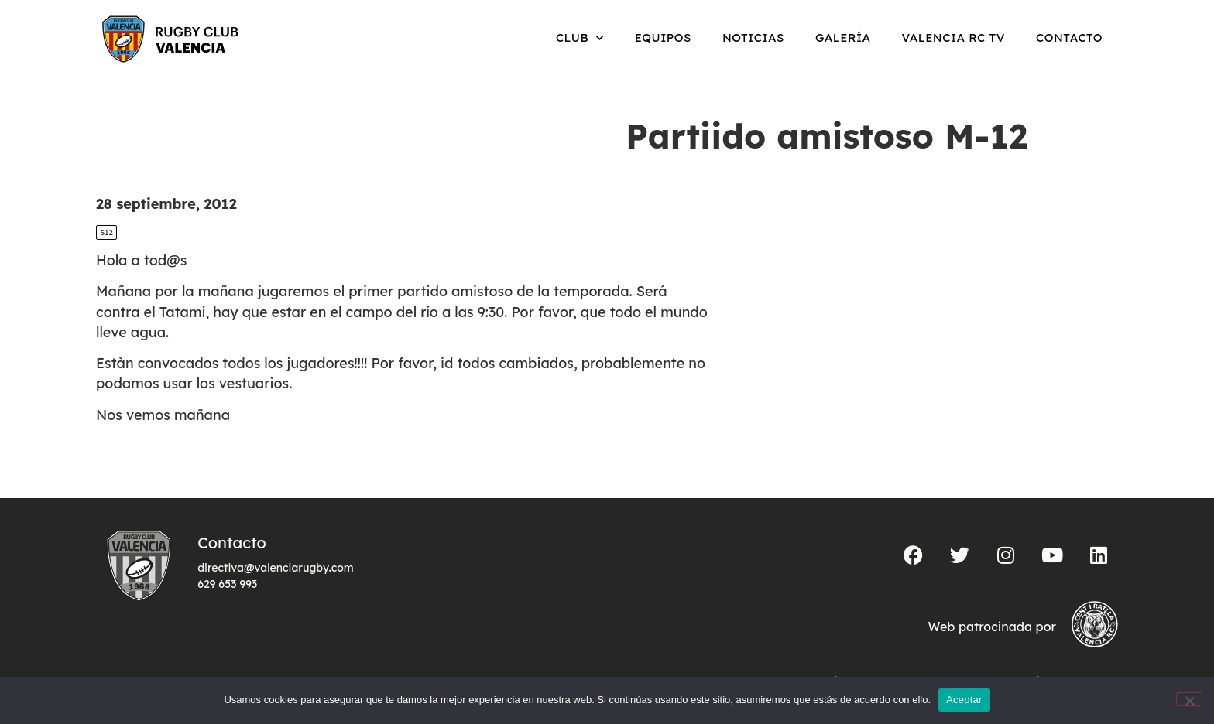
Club (580, 38)
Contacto (1069, 37)
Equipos (663, 37)
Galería (843, 37)
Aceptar (964, 699)
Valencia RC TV (953, 37)
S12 (106, 232)
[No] (1189, 699)
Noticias (753, 37)
